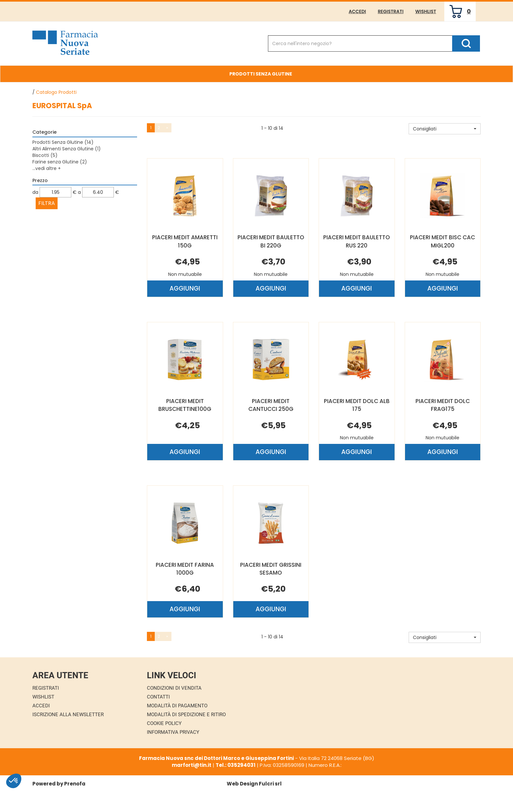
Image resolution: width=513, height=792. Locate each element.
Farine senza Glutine (59, 162)
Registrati (391, 11)
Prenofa (74, 783)
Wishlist (425, 11)
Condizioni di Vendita (174, 688)
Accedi (357, 11)
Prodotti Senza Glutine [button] (260, 74)
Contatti (158, 697)
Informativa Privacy (173, 732)
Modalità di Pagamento (177, 706)
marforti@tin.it (191, 765)
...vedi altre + (46, 168)
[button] (445, 128)
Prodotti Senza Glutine (63, 142)
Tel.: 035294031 (236, 765)
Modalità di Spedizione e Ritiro (186, 714)
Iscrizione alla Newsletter (68, 714)
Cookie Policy (164, 723)
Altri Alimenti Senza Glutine (66, 148)
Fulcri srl (270, 783)
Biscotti (45, 155)
